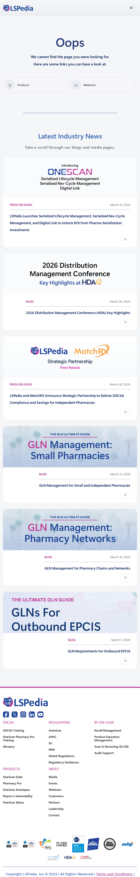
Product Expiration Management (107, 738)
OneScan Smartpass (16, 789)
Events (53, 783)
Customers (56, 796)
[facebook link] (6, 714)
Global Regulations (61, 756)
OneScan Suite (13, 777)
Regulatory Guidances (64, 762)
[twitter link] (15, 714)
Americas (55, 730)
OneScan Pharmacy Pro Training (18, 738)
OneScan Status (13, 802)
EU (50, 743)
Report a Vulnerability (18, 796)
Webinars (55, 789)
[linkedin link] (32, 714)
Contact (54, 815)
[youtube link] (40, 714)
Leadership (56, 808)
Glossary (9, 746)
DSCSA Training (13, 730)
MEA (52, 749)
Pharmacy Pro (12, 783)
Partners (54, 802)
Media (53, 777)
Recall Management (107, 730)
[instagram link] (23, 714)
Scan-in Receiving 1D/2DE (111, 746)
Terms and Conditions (114, 874)
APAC (52, 736)
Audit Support (104, 753)
